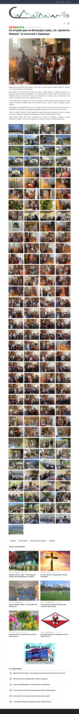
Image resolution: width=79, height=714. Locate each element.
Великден (52, 541)
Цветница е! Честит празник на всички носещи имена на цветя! (31, 696)
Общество (13, 27)
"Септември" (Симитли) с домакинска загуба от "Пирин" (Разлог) (32, 701)
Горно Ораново (22, 541)
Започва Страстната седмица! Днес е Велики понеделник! (30, 678)
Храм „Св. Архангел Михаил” (38, 541)
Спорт (21, 602)
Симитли (13, 541)
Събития (17, 572)
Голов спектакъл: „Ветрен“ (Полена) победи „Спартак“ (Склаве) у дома (34, 690)
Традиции (20, 27)
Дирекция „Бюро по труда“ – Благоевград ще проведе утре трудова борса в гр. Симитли (39, 673)
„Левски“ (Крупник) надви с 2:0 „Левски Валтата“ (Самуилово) (31, 684)
